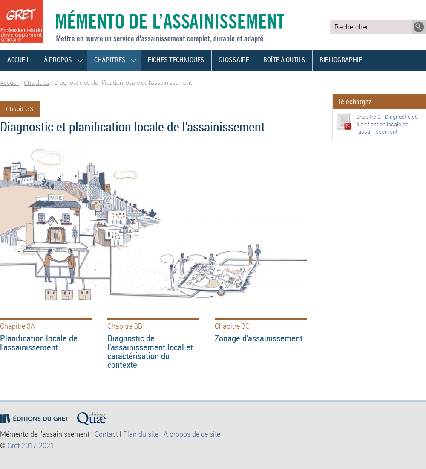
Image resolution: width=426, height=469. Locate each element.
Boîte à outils (284, 59)
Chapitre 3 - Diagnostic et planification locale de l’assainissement (386, 124)
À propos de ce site (192, 434)
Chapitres (110, 59)
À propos (58, 59)
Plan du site (140, 434)
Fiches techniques (176, 59)
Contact (106, 434)
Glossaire (234, 59)
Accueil (18, 59)
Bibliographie (341, 59)
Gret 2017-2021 (30, 445)
